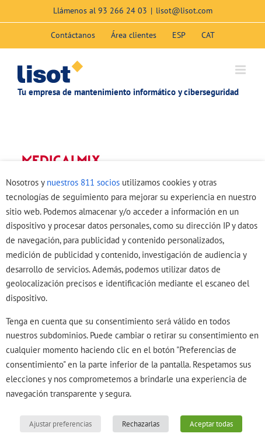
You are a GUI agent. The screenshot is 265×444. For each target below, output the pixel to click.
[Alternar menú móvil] (241, 70)
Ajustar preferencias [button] (60, 424)
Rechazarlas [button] (140, 424)
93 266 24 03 (122, 10)
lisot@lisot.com (184, 10)
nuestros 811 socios (83, 182)
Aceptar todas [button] (211, 424)
